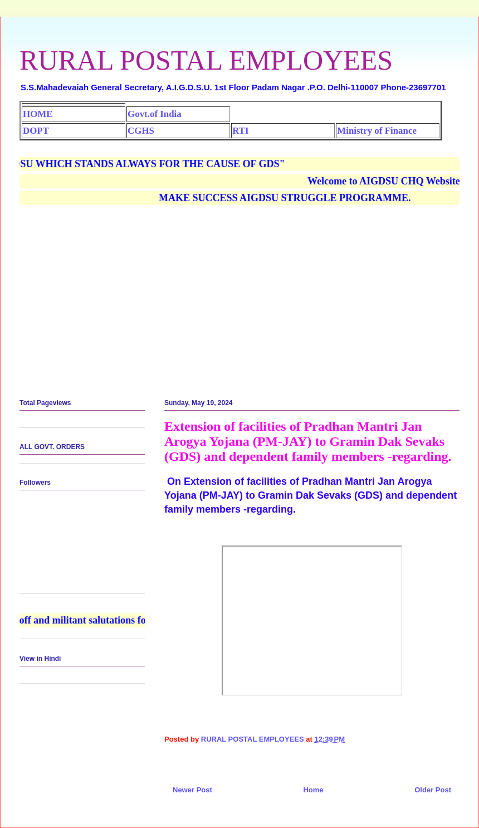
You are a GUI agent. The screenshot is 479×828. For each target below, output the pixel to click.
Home (313, 790)
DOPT (36, 130)
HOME (37, 114)
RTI (240, 130)
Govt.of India (155, 114)
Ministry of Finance (377, 130)
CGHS (141, 130)
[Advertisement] (239, 303)
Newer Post (192, 790)
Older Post (432, 790)
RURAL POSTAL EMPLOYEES (206, 60)
